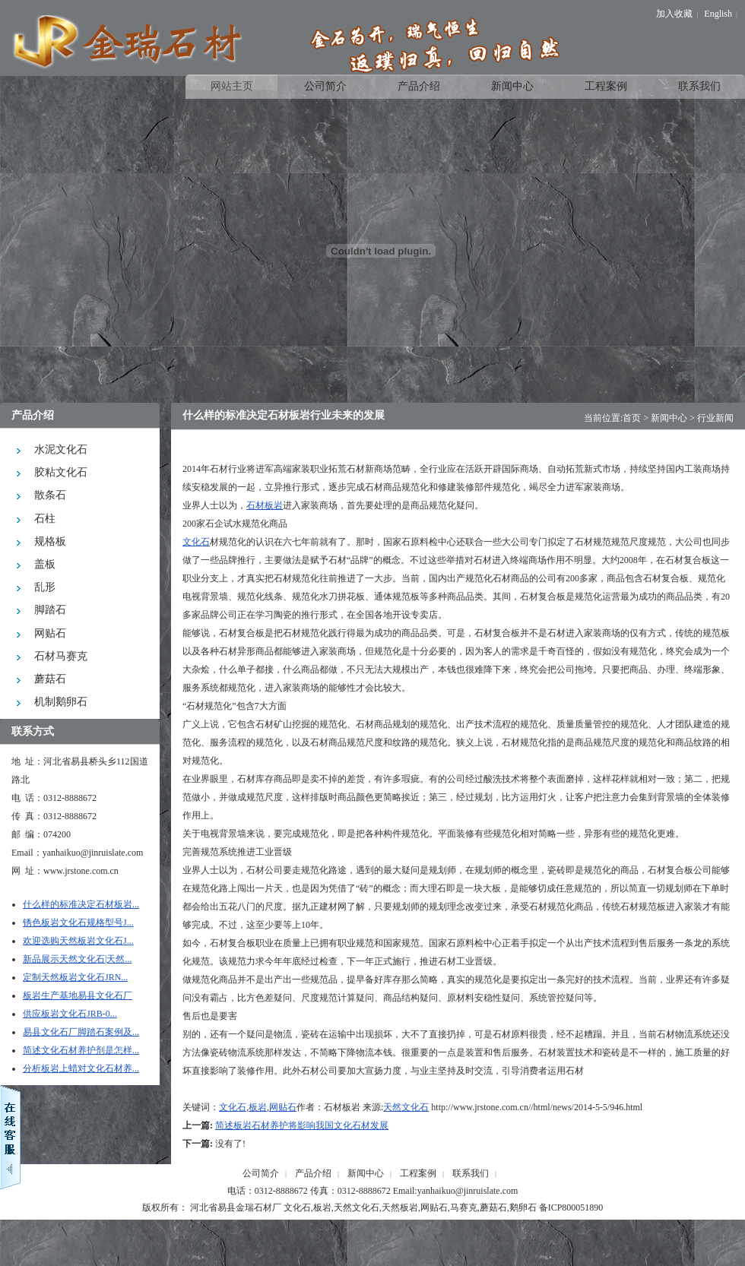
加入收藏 (674, 13)
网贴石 (282, 1107)
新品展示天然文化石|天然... (77, 959)
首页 (632, 418)
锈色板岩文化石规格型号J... (78, 922)
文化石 (196, 541)
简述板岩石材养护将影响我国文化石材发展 (301, 1125)
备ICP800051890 (571, 1207)
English (718, 13)
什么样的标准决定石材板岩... (81, 904)
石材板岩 (264, 505)
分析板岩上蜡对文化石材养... (81, 1068)
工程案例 (418, 1173)
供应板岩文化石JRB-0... (70, 1013)
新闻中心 (669, 418)
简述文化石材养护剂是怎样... (81, 1050)
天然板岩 (400, 1207)
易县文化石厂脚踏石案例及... (81, 1032)
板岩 (258, 1107)
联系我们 (470, 1173)
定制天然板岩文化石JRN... (75, 977)
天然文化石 (406, 1107)
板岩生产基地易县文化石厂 (77, 995)
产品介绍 (313, 1173)
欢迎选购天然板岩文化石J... (78, 940)
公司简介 (261, 1173)
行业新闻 (715, 418)
